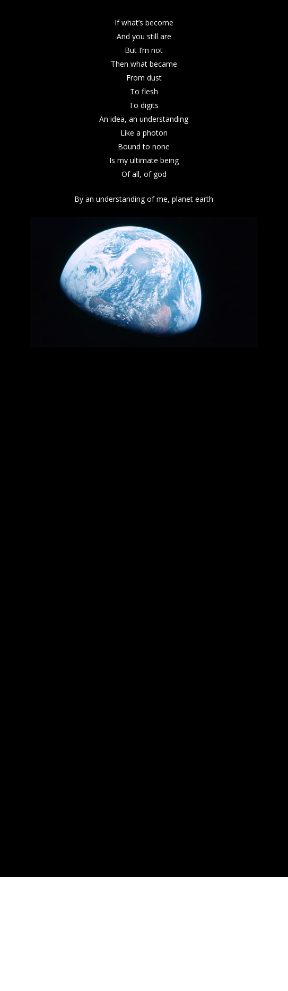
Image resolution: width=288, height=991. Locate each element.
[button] (264, 6)
